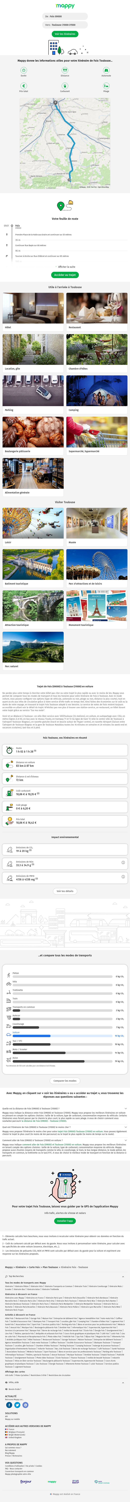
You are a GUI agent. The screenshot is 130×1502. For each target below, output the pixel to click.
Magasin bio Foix (103, 1337)
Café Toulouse (104, 1349)
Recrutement (10, 1450)
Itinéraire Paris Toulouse (66, 1301)
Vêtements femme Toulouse (77, 1364)
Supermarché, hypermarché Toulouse (87, 1361)
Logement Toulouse (23, 1367)
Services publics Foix (51, 1324)
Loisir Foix (115, 1334)
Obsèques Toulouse (102, 1343)
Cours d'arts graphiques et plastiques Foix (81, 1334)
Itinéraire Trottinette (50, 1289)
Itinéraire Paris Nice (87, 1301)
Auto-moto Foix (107, 1318)
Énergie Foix (100, 1330)
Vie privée (30, 1466)
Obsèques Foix (39, 1321)
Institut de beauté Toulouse (98, 1358)
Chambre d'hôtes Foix (100, 1321)
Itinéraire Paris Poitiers (69, 1307)
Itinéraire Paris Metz (112, 1307)
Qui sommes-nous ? (13, 1448)
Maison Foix (47, 1318)
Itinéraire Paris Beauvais (47, 1307)
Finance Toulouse (78, 1358)
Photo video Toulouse (45, 1358)
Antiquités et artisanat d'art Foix (49, 1334)
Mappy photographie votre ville (18, 1474)
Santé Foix (9, 1324)
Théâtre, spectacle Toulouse (38, 1355)
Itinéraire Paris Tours (40, 1304)
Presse (8, 1456)
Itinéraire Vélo (37, 1286)
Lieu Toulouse (41, 1364)
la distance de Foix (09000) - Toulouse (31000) (44, 1121)
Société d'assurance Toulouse (79, 1343)
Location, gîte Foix (68, 1321)
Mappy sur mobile (12, 1419)
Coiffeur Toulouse (57, 1343)
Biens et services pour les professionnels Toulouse (80, 1352)
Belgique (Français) (15, 1432)
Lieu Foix (8, 1334)
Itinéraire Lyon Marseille (91, 1307)
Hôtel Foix (9, 1318)
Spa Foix (79, 1337)
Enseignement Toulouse (24, 1358)
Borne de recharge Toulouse (84, 1349)
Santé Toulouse (118, 1349)
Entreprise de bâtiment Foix (65, 1318)
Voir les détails (65, 891)
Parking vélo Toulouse (112, 1352)
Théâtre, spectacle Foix (24, 1334)
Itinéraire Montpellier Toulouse (88, 1304)
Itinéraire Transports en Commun (58, 1286)
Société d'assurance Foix (21, 1321)
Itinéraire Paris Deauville (74, 1298)
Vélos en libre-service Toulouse (28, 1361)
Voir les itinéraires (65, 34)
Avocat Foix (15, 1327)
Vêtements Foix (118, 1337)
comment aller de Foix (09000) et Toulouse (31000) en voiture (52, 1144)
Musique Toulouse (74, 1355)
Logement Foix (117, 1321)
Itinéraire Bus (19, 1289)
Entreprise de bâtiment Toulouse (107, 1340)
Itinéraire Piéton (22, 1286)
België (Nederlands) (15, 1435)
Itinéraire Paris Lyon (54, 1298)
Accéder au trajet (65, 275)
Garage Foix (35, 1318)
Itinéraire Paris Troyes (14, 1310)
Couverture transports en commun (19, 1471)
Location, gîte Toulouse (24, 1346)
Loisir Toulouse (97, 1364)
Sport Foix (36, 1324)
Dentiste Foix (64, 1327)
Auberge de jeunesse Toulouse (106, 1346)
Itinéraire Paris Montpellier (62, 1304)
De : (53, 16)
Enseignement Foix (114, 1330)
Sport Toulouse (50, 1352)
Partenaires (17, 1456)
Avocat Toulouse (58, 1355)
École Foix (88, 1330)
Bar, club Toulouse (62, 1349)
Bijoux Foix (89, 1337)
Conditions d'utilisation (14, 1466)
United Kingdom (13, 1437)
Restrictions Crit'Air (39, 1375)
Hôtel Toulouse (34, 1340)
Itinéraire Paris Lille (28, 1301)
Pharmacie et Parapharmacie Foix (32, 1337)
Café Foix (105, 1334)
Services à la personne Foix (16, 1330)
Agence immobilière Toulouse (17, 1343)
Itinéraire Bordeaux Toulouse (17, 1304)
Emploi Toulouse (108, 1355)
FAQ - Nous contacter (13, 1469)
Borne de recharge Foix (52, 1330)
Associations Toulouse (16, 1352)
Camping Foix (83, 1321)
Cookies (39, 1466)
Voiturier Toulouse (45, 1349)
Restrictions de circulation (59, 1375)
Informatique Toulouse (14, 1355)
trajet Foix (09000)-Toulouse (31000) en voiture (80, 1131)
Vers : (60, 24)
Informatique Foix (79, 1327)
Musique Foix (27, 1327)
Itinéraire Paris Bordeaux (97, 1298)
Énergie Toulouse (56, 1364)
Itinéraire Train (80, 1286)
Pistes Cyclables (22, 1375)
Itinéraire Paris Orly (46, 1301)
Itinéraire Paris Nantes (106, 1301)
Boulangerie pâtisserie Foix (46, 1327)
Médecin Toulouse (34, 1352)
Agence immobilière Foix (89, 1318)
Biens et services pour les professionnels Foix (97, 1324)
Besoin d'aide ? (13, 1389)
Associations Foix (23, 1324)
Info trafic (9, 1375)
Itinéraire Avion (33, 1289)
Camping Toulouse (83, 1346)
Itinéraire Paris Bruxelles (25, 1307)
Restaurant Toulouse (51, 1340)
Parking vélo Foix (69, 1324)
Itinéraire (9, 1286)
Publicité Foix (68, 1337)
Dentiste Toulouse (91, 1355)
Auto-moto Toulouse (40, 1343)
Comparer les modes (65, 1080)
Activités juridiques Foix (16, 1340)
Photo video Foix (54, 1337)
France (9, 1429)
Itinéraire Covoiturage (98, 1286)
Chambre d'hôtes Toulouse (47, 1346)
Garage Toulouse (69, 1340)
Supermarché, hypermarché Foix (102, 1327)
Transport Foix (53, 1321)
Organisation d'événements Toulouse (20, 1349)
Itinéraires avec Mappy (14, 1298)
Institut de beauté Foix (73, 1330)
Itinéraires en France (35, 1298)
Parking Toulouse (67, 1346)
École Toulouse (62, 1358)
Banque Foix (35, 1330)
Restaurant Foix (21, 1318)
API (6, 1416)
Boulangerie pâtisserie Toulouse (56, 1361)
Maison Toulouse (85, 1340)
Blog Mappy (10, 1453)
